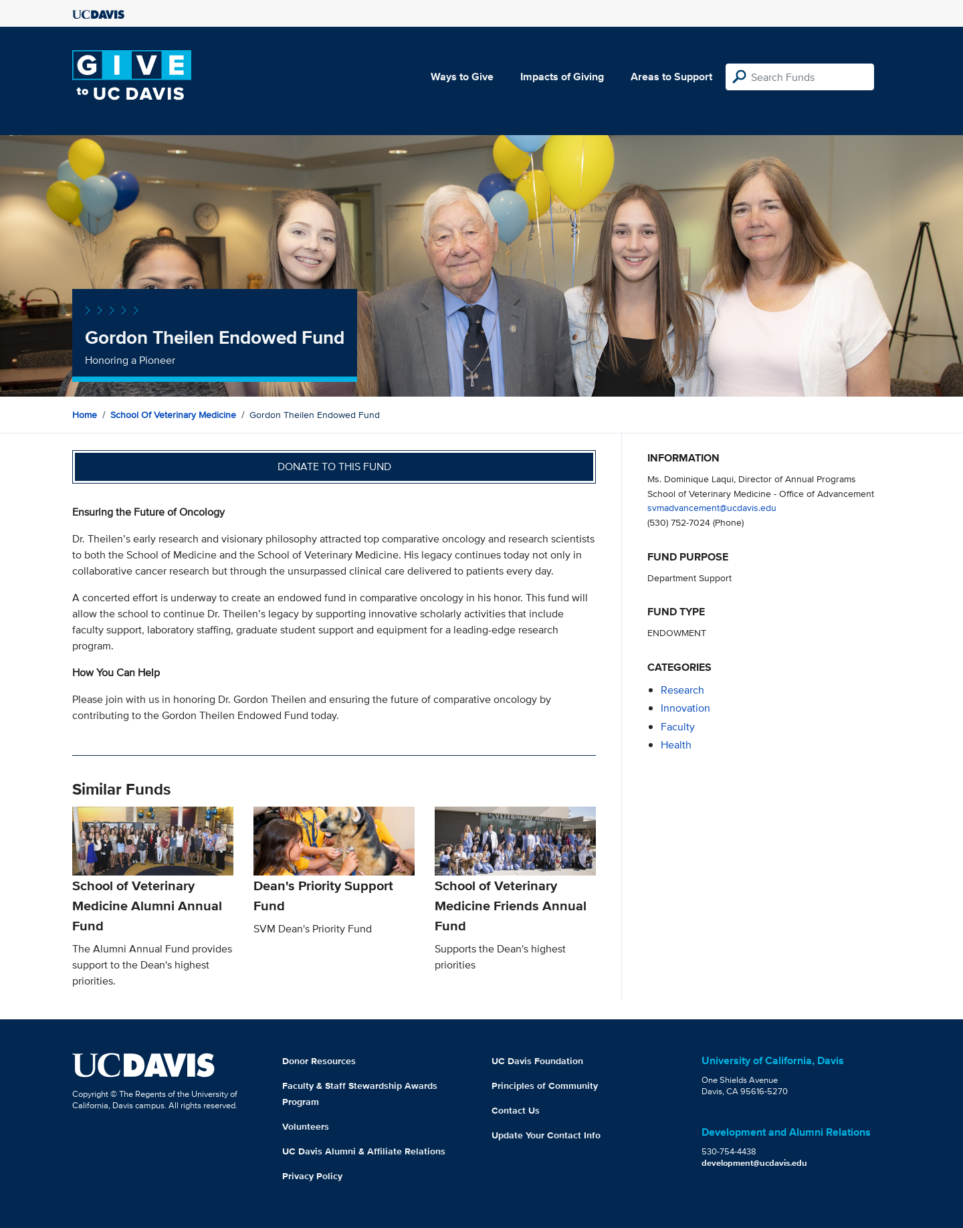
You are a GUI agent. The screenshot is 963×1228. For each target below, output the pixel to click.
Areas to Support (671, 76)
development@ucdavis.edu (754, 1162)
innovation (685, 708)
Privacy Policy (312, 1176)
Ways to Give (462, 76)
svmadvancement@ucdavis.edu (711, 507)
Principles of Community (545, 1085)
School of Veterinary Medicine (173, 414)
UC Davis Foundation (537, 1060)
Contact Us (516, 1110)
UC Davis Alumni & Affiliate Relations (363, 1151)
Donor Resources (319, 1060)
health (676, 744)
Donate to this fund (334, 466)
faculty (678, 726)
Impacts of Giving (562, 76)
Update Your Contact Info (546, 1135)
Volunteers (305, 1126)
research (682, 690)
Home (84, 414)
